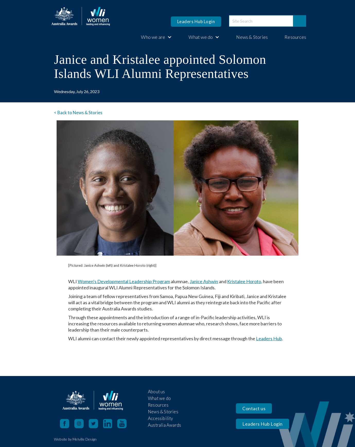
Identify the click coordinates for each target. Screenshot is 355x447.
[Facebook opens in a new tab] (64, 423)
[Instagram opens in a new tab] (81, 423)
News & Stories (252, 37)
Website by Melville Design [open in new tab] (75, 439)
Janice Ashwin (204, 281)
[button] (154, 37)
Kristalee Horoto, (244, 281)
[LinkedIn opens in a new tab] (110, 423)
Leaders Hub (269, 338)
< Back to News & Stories (78, 112)
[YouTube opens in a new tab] (124, 423)
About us (156, 391)
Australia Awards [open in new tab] (164, 425)
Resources (295, 37)
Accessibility (160, 418)
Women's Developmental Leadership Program (124, 281)
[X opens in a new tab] (96, 423)
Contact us (253, 408)
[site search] (261, 21)
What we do (159, 398)
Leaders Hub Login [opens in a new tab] (196, 21)
